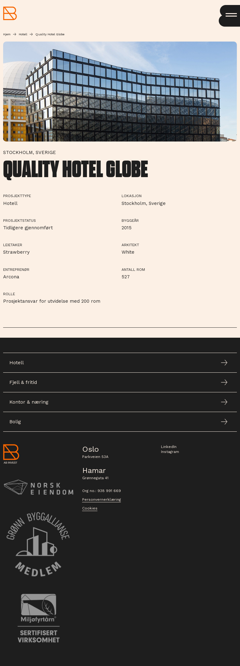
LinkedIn (169, 447)
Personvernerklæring (101, 499)
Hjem (7, 34)
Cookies (90, 508)
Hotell (23, 34)
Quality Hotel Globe (49, 34)
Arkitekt (130, 245)
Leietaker (12, 245)
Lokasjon (132, 196)
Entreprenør (16, 269)
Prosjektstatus (19, 220)
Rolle (9, 294)
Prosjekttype (17, 196)
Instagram (170, 452)
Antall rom (133, 269)
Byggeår (130, 220)
